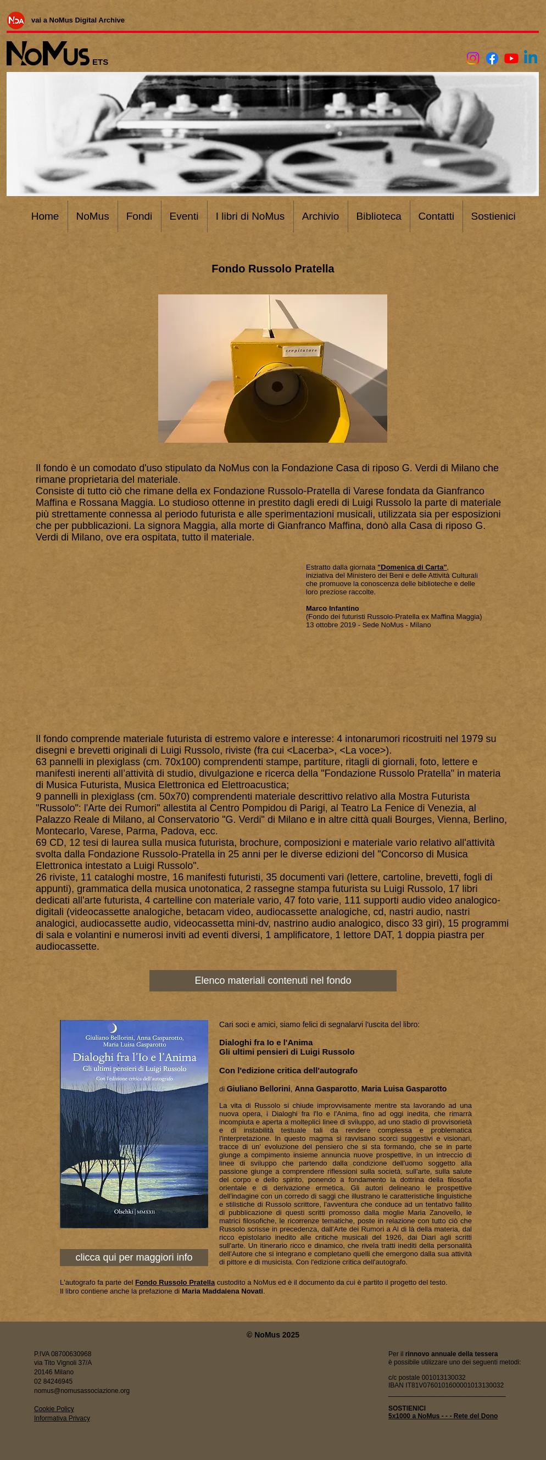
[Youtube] (511, 58)
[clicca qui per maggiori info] (134, 1257)
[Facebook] (492, 58)
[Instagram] (473, 58)
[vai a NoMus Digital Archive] (78, 20)
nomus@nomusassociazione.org (82, 1391)
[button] (272, 368)
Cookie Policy (54, 1409)
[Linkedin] (530, 58)
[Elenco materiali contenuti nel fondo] (273, 980)
